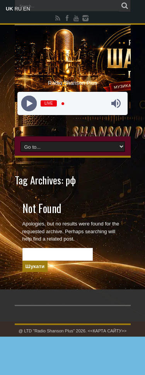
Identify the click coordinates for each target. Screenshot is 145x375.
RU (18, 9)
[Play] (29, 104)
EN (26, 9)
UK (9, 9)
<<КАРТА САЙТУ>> (107, 331)
